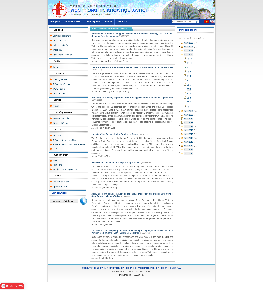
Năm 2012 (188, 146)
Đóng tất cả (186, 38)
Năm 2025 (188, 43)
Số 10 (189, 67)
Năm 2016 (188, 130)
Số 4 (189, 93)
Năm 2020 (188, 115)
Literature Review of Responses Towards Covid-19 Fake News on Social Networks (132, 67)
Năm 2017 (188, 126)
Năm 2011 (188, 149)
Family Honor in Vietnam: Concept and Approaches (116, 162)
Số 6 (189, 85)
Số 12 (189, 59)
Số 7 (189, 80)
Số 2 (189, 102)
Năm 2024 (188, 47)
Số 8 (189, 76)
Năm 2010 (188, 153)
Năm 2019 (188, 119)
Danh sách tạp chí (188, 30)
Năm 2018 (188, 122)
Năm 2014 (188, 138)
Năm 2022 (188, 54)
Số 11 (189, 63)
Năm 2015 (188, 134)
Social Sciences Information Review (109, 29)
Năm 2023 (188, 50)
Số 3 (189, 98)
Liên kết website (59, 193)
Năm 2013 (188, 142)
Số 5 (189, 89)
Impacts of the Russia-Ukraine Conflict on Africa (114, 134)
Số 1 (189, 107)
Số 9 (189, 72)
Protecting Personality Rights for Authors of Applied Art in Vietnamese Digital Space (132, 98)
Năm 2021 (188, 111)
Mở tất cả (200, 38)
